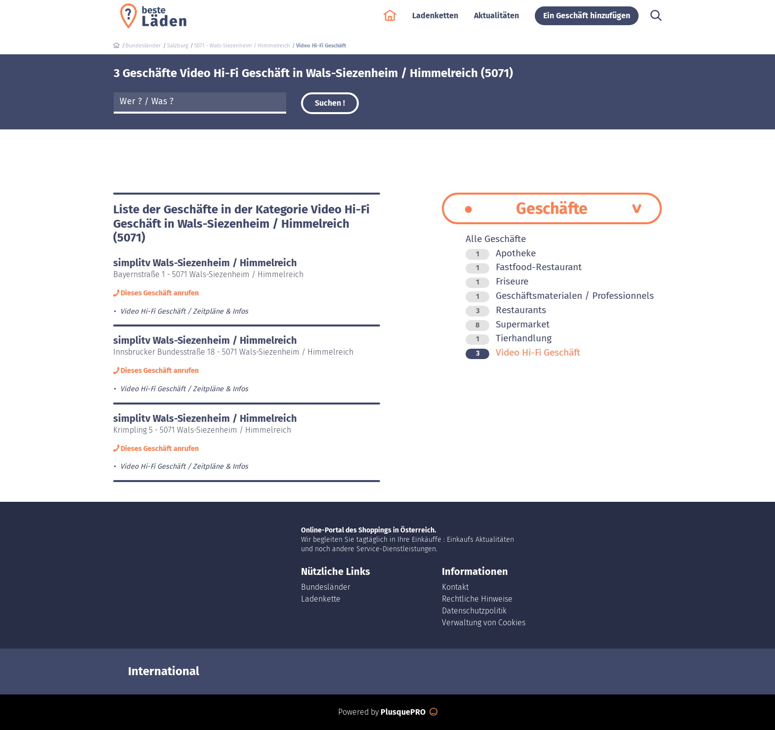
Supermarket (508, 324)
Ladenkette (321, 599)
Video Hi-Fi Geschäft (523, 352)
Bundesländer (325, 587)
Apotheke (501, 253)
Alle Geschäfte (496, 238)
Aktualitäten (496, 20)
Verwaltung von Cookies (483, 622)
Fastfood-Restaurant (524, 267)
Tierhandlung (509, 338)
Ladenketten (435, 20)
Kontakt (455, 587)
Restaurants (506, 310)
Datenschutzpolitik (474, 610)
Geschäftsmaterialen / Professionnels (560, 295)
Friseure (497, 281)
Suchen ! (330, 103)
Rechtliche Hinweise (477, 599)
